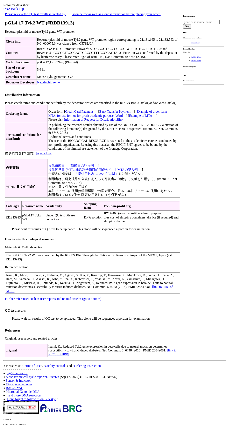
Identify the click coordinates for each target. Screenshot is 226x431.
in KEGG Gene (196, 57)
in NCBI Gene (196, 60)
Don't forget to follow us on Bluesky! (31, 399)
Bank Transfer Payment (114, 111)
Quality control (55, 365)
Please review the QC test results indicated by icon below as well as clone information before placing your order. (83, 14)
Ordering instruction (87, 365)
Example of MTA (141, 115)
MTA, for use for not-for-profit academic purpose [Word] (87, 115)
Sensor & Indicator (18, 380)
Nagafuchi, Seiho (48, 82)
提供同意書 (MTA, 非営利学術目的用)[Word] (82, 169)
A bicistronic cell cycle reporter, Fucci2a (32, 377)
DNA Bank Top (13, 8)
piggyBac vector (16, 373)
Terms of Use (32, 365)
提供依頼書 (57, 165)
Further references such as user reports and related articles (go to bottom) (53, 298)
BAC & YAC (14, 388)
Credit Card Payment (79, 111)
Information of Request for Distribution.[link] (94, 119)
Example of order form (152, 111)
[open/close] (44, 153)
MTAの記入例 (128, 169)
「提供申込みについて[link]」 (96, 173)
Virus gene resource (19, 384)
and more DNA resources (25, 395)
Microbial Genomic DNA (23, 391)
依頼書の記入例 (83, 165)
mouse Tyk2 (195, 43)
